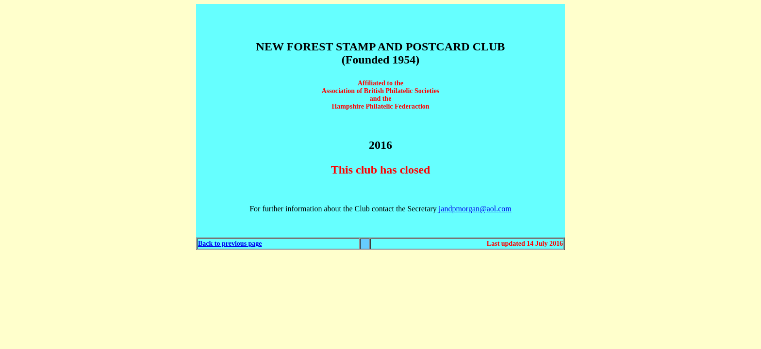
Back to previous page (230, 243)
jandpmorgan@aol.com (474, 209)
